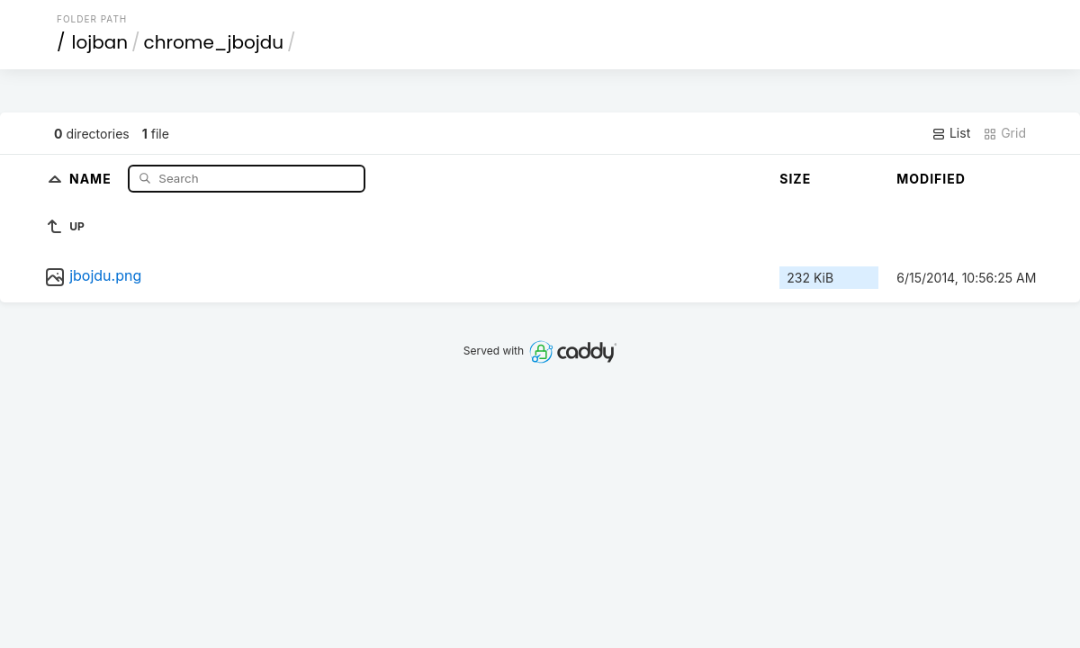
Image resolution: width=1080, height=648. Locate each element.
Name (92, 177)
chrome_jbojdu (214, 42)
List (951, 133)
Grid (1004, 133)
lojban (100, 42)
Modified (931, 178)
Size (795, 178)
